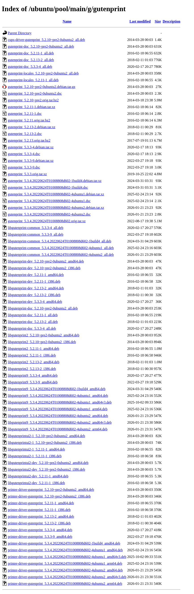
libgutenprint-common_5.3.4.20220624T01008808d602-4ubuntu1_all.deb (61, 248)
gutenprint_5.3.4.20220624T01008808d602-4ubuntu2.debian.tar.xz (56, 207)
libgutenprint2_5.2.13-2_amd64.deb (33, 362)
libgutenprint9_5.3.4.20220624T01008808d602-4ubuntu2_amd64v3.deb (60, 422)
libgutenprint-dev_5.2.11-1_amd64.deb (36, 275)
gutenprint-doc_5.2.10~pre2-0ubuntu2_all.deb (41, 46)
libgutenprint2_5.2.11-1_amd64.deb (33, 348)
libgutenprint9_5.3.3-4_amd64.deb (33, 375)
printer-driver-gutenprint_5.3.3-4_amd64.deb (40, 530)
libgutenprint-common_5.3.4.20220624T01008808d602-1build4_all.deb (59, 241)
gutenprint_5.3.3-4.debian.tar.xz (31, 147)
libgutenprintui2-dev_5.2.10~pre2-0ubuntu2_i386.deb (46, 469)
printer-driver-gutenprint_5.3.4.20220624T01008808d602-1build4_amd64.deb (64, 543)
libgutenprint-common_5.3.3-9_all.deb (35, 234)
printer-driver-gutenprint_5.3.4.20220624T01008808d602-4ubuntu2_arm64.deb (65, 583)
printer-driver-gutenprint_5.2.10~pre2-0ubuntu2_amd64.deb (51, 489)
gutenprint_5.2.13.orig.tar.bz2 (29, 140)
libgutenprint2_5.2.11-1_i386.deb (32, 355)
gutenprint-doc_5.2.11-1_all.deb (31, 53)
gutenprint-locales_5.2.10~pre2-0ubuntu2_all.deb (43, 73)
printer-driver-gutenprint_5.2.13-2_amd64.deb (41, 516)
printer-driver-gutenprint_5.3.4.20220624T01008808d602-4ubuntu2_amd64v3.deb (67, 577)
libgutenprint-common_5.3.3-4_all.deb (35, 228)
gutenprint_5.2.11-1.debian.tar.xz (31, 107)
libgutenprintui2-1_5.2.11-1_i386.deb (35, 456)
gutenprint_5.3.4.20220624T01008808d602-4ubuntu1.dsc (49, 201)
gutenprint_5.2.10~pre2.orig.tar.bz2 (33, 100)
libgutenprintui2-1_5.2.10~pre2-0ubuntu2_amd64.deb (46, 436)
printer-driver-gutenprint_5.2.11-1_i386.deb (39, 510)
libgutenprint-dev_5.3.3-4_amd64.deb (35, 301)
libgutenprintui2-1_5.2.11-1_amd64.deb (36, 449)
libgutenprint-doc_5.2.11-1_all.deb (33, 315)
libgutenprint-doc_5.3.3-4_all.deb (32, 328)
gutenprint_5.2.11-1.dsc (25, 113)
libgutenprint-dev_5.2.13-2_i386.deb (34, 295)
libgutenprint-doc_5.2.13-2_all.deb (33, 322)
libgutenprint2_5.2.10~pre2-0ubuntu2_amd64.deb (43, 335)
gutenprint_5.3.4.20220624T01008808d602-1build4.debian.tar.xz (55, 181)
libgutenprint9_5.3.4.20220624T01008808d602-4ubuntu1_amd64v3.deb (60, 402)
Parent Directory (19, 33)
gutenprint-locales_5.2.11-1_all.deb (33, 80)
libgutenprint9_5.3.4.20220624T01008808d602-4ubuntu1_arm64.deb (57, 409)
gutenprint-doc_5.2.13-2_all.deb (31, 60)
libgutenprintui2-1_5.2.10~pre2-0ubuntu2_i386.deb (45, 442)
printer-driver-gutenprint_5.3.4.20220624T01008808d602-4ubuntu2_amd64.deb (65, 570)
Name (67, 21)
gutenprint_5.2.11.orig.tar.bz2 (29, 120)
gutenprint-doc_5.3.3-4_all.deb (30, 66)
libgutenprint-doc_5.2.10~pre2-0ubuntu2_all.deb (43, 308)
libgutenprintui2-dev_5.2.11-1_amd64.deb (38, 476)
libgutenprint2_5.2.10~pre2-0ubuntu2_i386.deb (42, 342)
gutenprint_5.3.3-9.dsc (24, 167)
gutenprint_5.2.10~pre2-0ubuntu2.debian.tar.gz (41, 87)
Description (171, 21)
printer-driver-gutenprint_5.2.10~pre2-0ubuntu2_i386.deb (49, 496)
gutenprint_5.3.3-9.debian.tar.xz (31, 160)
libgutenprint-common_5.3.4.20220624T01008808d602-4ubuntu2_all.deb (61, 254)
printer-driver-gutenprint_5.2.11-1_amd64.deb (41, 503)
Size (158, 21)
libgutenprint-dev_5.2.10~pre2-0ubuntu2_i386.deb (44, 268)
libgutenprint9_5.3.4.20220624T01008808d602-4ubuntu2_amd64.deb (58, 416)
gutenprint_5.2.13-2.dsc (25, 134)
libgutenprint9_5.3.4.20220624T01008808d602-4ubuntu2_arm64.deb (57, 429)
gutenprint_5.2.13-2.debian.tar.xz (31, 127)
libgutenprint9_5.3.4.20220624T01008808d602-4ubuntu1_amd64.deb (58, 395)
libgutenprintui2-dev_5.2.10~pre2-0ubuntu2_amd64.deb (48, 463)
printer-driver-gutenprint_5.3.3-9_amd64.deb (40, 536)
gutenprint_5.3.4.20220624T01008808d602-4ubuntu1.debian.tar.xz (56, 194)
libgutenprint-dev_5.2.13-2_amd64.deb (36, 288)
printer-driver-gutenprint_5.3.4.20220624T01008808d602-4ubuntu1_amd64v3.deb (67, 557)
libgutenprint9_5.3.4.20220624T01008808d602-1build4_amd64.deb (56, 389)
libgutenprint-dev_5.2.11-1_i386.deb (34, 281)
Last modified (140, 21)
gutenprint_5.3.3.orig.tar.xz (27, 174)
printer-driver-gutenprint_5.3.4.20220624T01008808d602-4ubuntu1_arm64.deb (65, 563)
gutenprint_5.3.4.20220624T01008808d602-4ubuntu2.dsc (49, 214)
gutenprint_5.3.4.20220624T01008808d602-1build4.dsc (48, 187)
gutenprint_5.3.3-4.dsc (24, 154)
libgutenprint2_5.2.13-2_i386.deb (32, 369)
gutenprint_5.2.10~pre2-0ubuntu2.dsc (35, 93)
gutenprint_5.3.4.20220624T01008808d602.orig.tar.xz (47, 221)
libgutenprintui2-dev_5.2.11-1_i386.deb (36, 483)
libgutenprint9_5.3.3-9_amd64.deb (33, 382)
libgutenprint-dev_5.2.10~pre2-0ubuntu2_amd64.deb (46, 261)
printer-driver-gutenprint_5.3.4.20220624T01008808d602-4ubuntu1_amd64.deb (65, 550)
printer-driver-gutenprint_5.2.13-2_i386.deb (39, 523)
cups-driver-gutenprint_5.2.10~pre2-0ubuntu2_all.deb (46, 40)
